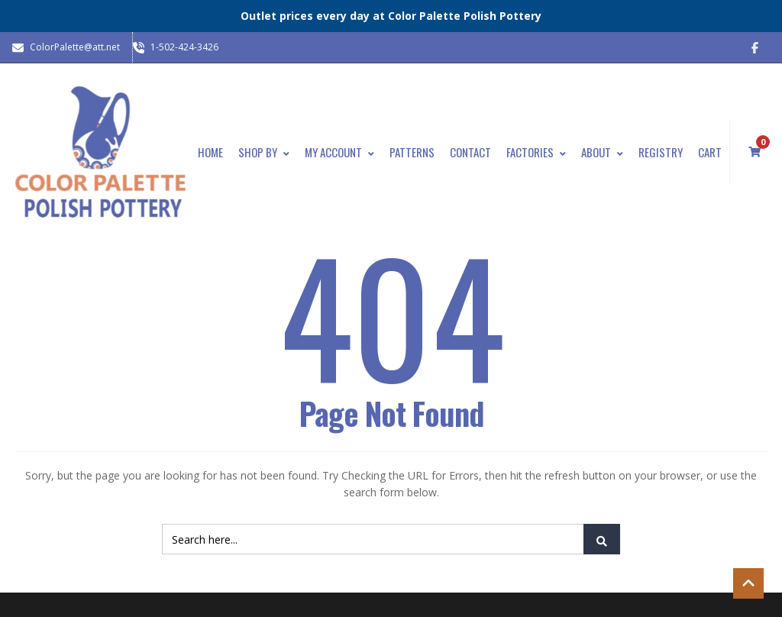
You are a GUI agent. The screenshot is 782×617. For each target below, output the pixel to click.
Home (210, 152)
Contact (470, 152)
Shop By (263, 152)
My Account (339, 152)
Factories (536, 152)
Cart (710, 152)
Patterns (412, 152)
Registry (660, 152)
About (602, 152)
